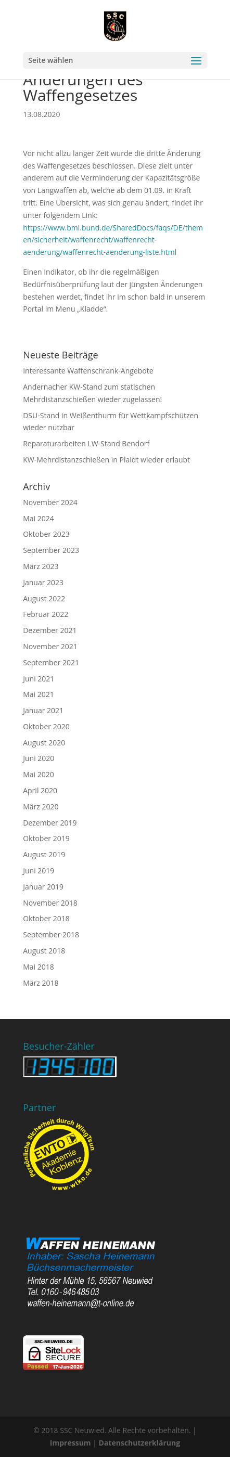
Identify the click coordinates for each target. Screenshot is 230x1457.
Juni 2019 (38, 870)
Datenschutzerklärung (140, 1443)
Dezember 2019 (49, 823)
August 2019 (44, 854)
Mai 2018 (38, 967)
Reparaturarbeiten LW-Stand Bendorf (86, 443)
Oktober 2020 (46, 726)
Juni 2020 (38, 758)
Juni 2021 (38, 679)
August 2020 (44, 742)
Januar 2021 (43, 710)
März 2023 (40, 566)
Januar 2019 (43, 887)
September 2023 (51, 550)
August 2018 (44, 951)
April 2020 (40, 790)
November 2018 (50, 903)
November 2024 (50, 502)
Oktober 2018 (46, 918)
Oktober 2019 (46, 838)
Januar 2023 (43, 582)
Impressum (70, 1443)
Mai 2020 (38, 774)
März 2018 (40, 983)
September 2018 (51, 934)
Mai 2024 (38, 518)
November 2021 (50, 646)
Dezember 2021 (49, 630)
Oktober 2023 (46, 534)
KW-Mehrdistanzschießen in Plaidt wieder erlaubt (106, 460)
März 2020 (40, 806)
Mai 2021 (38, 694)
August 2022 (44, 598)
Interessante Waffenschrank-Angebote (88, 371)
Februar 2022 (45, 614)
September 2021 (51, 662)
